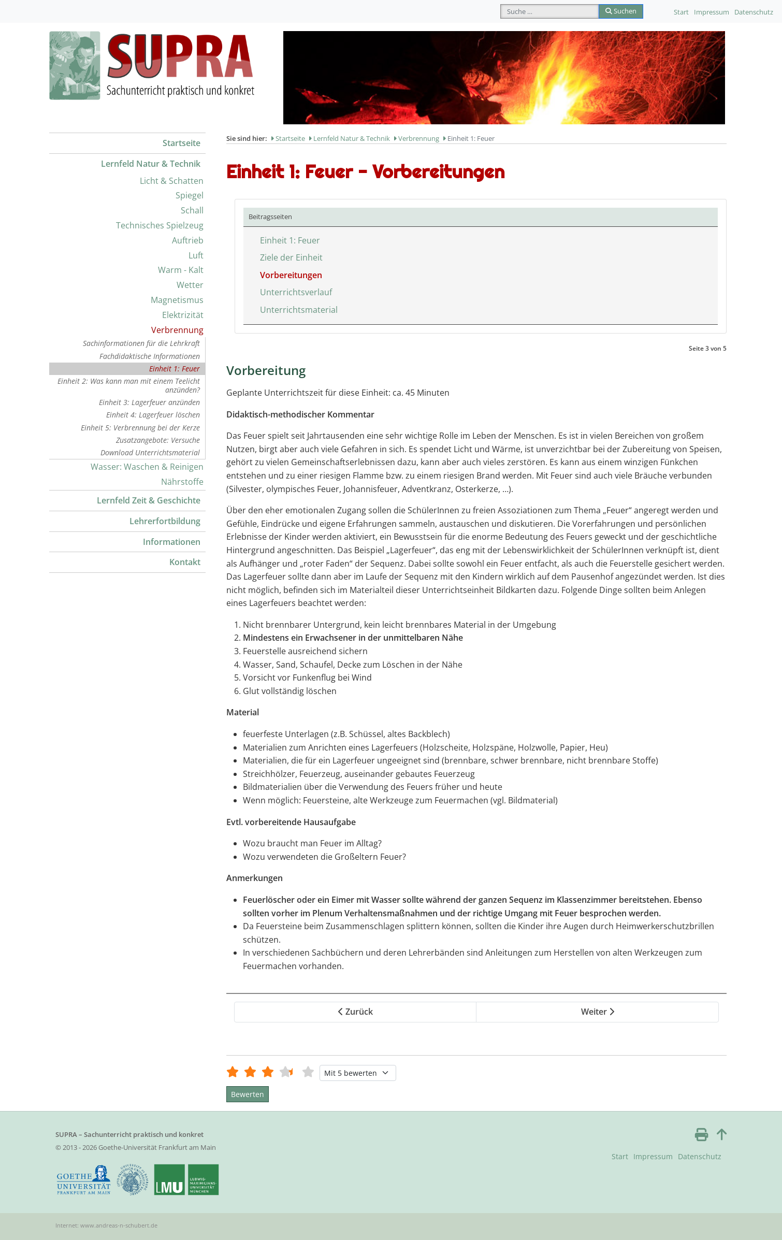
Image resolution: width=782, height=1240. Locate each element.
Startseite (181, 143)
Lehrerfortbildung (164, 521)
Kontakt (184, 562)
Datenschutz (753, 12)
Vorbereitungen (291, 275)
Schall (192, 210)
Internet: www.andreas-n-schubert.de (106, 1225)
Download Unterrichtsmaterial (150, 452)
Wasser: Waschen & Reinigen (147, 466)
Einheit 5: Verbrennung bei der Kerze (140, 427)
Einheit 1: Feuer (174, 368)
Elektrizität (183, 315)
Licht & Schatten (172, 180)
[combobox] (549, 11)
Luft (196, 255)
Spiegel (190, 195)
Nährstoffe (182, 481)
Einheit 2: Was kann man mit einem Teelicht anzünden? (128, 385)
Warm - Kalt (181, 270)
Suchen (620, 11)
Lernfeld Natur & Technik (150, 163)
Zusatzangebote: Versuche (158, 440)
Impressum (711, 12)
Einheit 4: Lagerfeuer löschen (153, 415)
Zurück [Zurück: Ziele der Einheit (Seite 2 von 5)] (355, 1011)
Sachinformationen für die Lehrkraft (141, 343)
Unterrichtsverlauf (296, 292)
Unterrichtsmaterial (299, 309)
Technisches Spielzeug (160, 225)
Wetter (190, 285)
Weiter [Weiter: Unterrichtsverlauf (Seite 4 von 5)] (597, 1011)
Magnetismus (177, 300)
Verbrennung (177, 330)
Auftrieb (188, 240)
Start (681, 12)
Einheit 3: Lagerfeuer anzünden (149, 402)
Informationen (171, 541)
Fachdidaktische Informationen (149, 356)
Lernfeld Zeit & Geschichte (148, 500)
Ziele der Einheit (291, 257)
